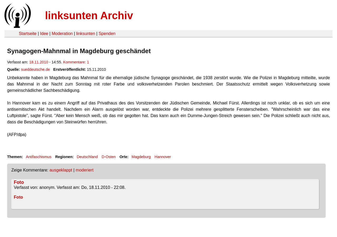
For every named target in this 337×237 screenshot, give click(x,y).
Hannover (163, 157)
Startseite (28, 33)
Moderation (62, 33)
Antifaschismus (38, 157)
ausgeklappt (60, 170)
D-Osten (109, 157)
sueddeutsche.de (35, 69)
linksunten (85, 33)
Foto (19, 182)
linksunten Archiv (89, 15)
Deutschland (87, 157)
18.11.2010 (38, 62)
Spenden (106, 33)
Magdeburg (141, 157)
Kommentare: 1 (76, 62)
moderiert (84, 170)
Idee (44, 33)
